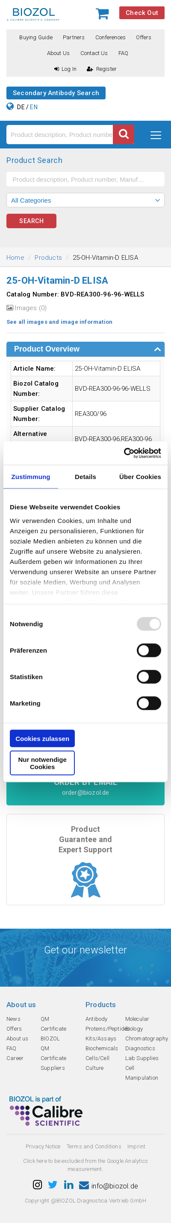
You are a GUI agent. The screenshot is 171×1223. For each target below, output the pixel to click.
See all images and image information (59, 322)
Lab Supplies (142, 1058)
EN (33, 107)
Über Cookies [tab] (140, 476)
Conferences (110, 37)
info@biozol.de (108, 1186)
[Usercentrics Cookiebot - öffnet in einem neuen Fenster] (123, 453)
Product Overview (47, 349)
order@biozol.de (85, 792)
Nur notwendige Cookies (42, 762)
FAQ (123, 53)
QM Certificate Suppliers (53, 1058)
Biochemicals (102, 1048)
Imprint (136, 1146)
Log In (65, 69)
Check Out (142, 13)
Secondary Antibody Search (56, 93)
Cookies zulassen (42, 738)
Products (48, 257)
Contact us (94, 53)
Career (15, 1058)
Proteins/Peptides (108, 1028)
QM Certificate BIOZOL (53, 1029)
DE (20, 107)
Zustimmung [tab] (31, 476)
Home (15, 257)
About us (58, 53)
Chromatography (146, 1038)
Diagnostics (140, 1048)
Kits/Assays (101, 1038)
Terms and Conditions (94, 1146)
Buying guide (35, 37)
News (13, 1019)
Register (102, 69)
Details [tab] (85, 476)
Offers (143, 37)
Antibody (97, 1019)
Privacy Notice (43, 1146)
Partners (74, 37)
